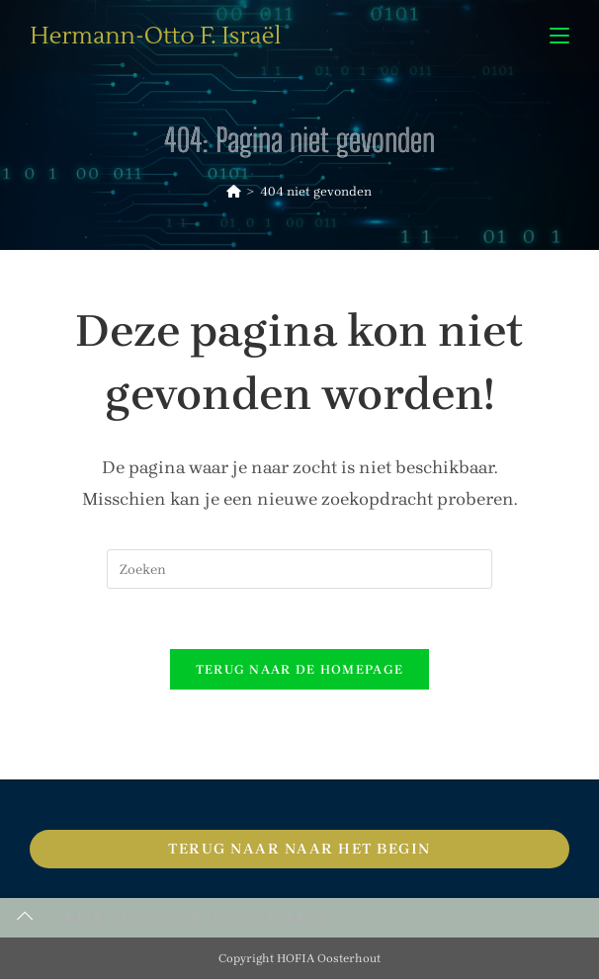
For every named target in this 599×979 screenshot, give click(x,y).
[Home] (233, 191)
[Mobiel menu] (559, 36)
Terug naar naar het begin (299, 848)
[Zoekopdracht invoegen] (299, 569)
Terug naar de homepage (300, 669)
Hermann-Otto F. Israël (155, 36)
